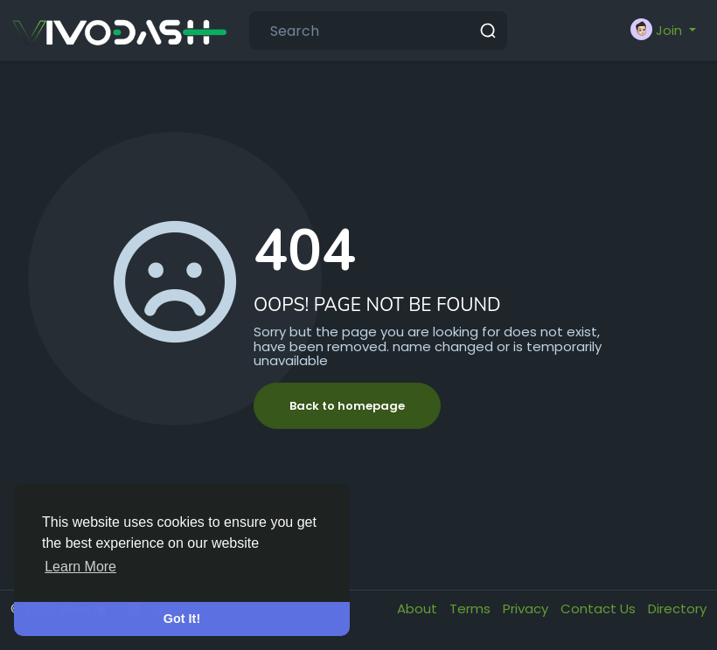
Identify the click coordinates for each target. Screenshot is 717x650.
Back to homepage (347, 406)
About (419, 608)
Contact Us (599, 608)
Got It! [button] (182, 619)
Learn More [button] (80, 566)
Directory (677, 608)
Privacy (527, 608)
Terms (471, 608)
